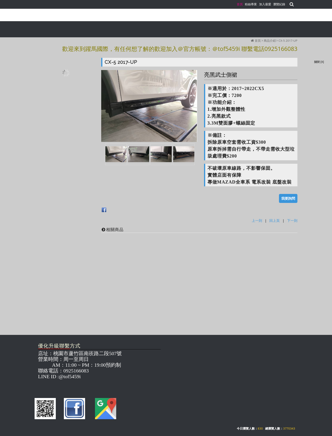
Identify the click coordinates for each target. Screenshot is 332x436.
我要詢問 (288, 198)
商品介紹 (270, 40)
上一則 (257, 220)
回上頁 (274, 220)
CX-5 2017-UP (288, 40)
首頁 (258, 40)
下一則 (292, 220)
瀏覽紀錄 (279, 4)
